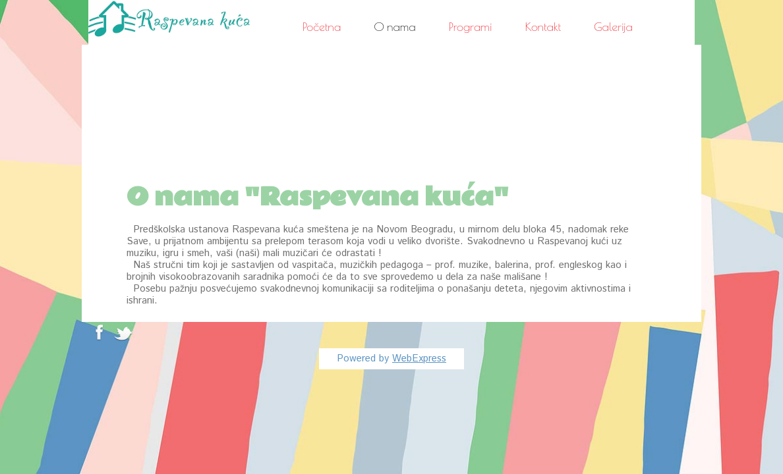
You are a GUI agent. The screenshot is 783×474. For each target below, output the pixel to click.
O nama (394, 27)
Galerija (613, 27)
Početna (322, 27)
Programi (470, 27)
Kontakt (543, 27)
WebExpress (419, 358)
